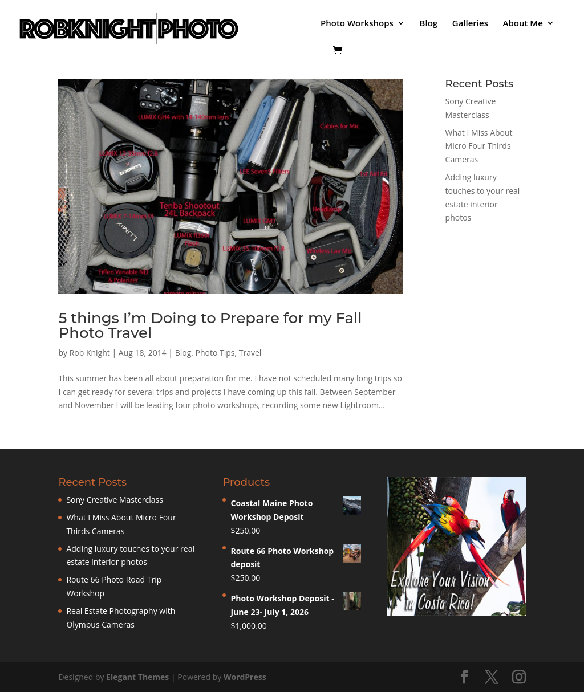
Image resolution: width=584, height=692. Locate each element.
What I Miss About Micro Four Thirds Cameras (479, 146)
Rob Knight (90, 352)
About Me (523, 24)
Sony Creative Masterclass (114, 499)
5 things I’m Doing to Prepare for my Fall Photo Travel (210, 325)
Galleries (470, 24)
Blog (429, 24)
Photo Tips (215, 352)
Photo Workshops (357, 24)
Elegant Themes (137, 676)
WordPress (245, 676)
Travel (250, 352)
